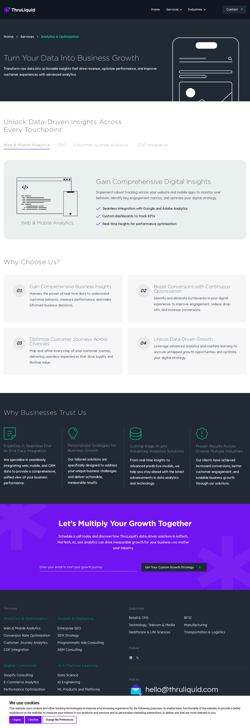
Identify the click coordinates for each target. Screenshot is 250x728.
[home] (19, 9)
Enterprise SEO (69, 628)
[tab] (27, 145)
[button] (171, 9)
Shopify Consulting (18, 675)
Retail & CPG (139, 618)
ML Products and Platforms (78, 689)
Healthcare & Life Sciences (149, 632)
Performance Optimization (24, 689)
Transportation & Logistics (204, 632)
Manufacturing (195, 625)
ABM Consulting (69, 650)
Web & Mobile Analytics (22, 628)
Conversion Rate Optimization (27, 635)
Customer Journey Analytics (26, 643)
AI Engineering (68, 682)
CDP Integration (16, 650)
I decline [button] (33, 719)
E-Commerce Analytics (21, 682)
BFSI (188, 618)
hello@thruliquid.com (181, 689)
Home (8, 37)
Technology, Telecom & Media (152, 625)
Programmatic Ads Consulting (80, 643)
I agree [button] (17, 719)
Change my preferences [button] (59, 719)
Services (27, 37)
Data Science (67, 675)
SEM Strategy (68, 635)
